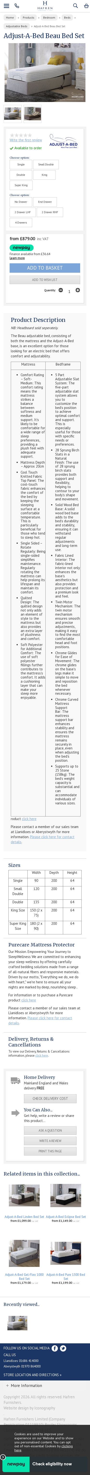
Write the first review (26, 140)
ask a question (50, 1130)
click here (29, 818)
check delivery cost (50, 1098)
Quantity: (50, 290)
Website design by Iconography (29, 1408)
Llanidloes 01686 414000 (21, 1361)
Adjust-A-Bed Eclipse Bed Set (66, 1217)
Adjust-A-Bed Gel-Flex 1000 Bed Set (24, 1277)
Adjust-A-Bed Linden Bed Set (24, 1217)
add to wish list (45, 280)
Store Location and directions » (32, 1375)
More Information (26, 1385)
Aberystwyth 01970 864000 (22, 1366)
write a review (50, 1141)
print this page (50, 1151)
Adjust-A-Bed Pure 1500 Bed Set (65, 1277)
